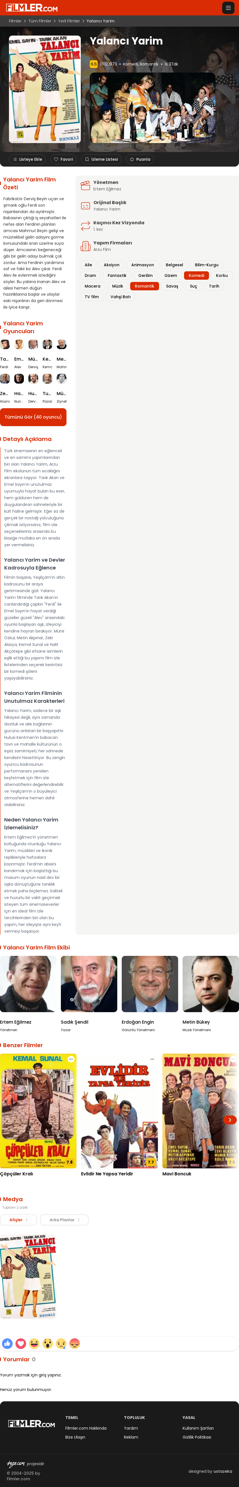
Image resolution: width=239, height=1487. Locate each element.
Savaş (172, 286)
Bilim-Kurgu (207, 265)
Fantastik (117, 275)
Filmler (15, 21)
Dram (90, 275)
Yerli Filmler (69, 21)
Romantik (149, 64)
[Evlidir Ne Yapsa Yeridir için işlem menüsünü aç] (152, 1059)
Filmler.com (18, 1479)
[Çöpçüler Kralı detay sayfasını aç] (38, 1111)
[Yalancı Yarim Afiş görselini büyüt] (28, 1276)
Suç (193, 286)
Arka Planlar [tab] (64, 1220)
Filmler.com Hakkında (86, 1428)
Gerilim (145, 275)
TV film (92, 297)
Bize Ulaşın (75, 1437)
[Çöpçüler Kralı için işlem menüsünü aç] (71, 1059)
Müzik (117, 286)
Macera (92, 286)
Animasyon (142, 265)
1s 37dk (171, 64)
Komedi (130, 64)
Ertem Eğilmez (107, 189)
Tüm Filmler (39, 21)
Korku (222, 275)
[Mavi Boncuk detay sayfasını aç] (200, 1111)
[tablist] (44, 1219)
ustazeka (222, 1471)
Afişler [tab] (18, 1220)
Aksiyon (112, 265)
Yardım (131, 1428)
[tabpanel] (119, 1277)
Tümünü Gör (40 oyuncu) (33, 417)
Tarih (214, 286)
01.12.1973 (108, 64)
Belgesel (174, 265)
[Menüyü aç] (228, 8)
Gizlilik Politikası (197, 1437)
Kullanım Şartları (198, 1428)
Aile (88, 265)
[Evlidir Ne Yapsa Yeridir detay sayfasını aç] (119, 1111)
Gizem (170, 275)
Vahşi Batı (121, 297)
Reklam (131, 1437)
